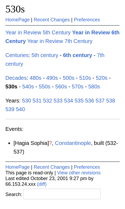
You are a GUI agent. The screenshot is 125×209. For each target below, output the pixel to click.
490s (52, 78)
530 (26, 101)
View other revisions (79, 172)
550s (44, 86)
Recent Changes (52, 19)
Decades (16, 78)
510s (85, 78)
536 (89, 101)
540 (20, 109)
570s (77, 86)
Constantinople (73, 143)
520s (101, 78)
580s (94, 86)
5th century (45, 55)
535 (79, 101)
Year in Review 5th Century (38, 32)
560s (61, 86)
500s (68, 78)
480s (35, 78)
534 (68, 101)
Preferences (87, 19)
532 (47, 101)
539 (9, 109)
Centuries (17, 55)
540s (28, 86)
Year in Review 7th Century (60, 41)
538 (110, 101)
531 (36, 101)
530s (15, 9)
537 (100, 101)
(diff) (42, 184)
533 (57, 101)
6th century (77, 55)
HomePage (17, 19)
